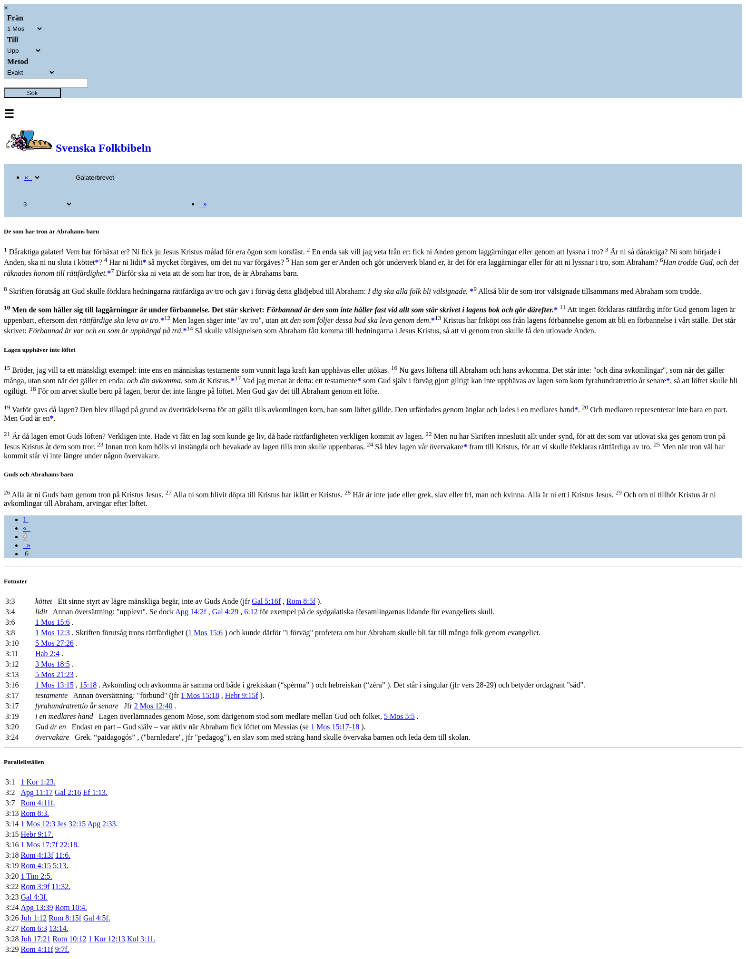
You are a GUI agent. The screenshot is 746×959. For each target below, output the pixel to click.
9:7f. (62, 949)
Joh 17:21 (35, 939)
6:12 (250, 612)
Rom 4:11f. (37, 803)
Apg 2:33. (102, 824)
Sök (32, 93)
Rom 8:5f (300, 601)
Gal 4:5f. (96, 918)
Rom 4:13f (36, 855)
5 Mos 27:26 (54, 643)
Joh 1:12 (33, 918)
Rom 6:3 (33, 928)
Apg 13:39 (36, 907)
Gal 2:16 (68, 792)
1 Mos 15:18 (200, 695)
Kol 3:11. (141, 939)
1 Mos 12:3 (52, 633)
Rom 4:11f (36, 949)
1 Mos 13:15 (54, 685)
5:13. (60, 866)
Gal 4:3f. (34, 897)
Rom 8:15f (65, 918)
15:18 (88, 685)
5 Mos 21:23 (54, 674)
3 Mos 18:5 (52, 664)
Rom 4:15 (35, 866)
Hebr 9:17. (36, 834)
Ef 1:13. (95, 792)
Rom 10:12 (69, 939)
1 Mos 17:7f (39, 845)
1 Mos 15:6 (52, 622)
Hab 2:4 (47, 653)
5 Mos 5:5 (399, 716)
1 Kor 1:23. (37, 782)
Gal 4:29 (225, 612)
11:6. (62, 855)
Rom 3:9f (34, 886)
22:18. (69, 845)
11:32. (60, 886)
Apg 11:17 (36, 792)
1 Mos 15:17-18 (335, 727)
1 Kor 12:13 (106, 939)
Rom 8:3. (34, 813)
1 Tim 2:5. (36, 876)
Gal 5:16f (266, 601)
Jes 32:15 (71, 824)
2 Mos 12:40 (153, 706)
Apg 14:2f (190, 612)
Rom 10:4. (71, 907)
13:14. (58, 928)
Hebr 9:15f (241, 695)
